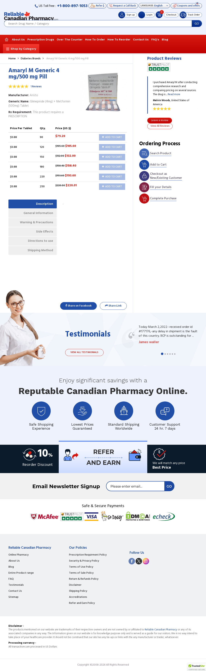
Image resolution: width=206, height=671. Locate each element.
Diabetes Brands (31, 58)
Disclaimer (75, 585)
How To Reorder (118, 39)
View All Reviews (159, 126)
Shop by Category (23, 48)
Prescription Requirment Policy (88, 555)
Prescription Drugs (40, 39)
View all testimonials (84, 352)
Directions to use (40, 243)
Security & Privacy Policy (84, 561)
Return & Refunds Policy (83, 579)
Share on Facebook (78, 306)
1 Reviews (36, 86)
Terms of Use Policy (81, 567)
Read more (174, 94)
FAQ (11, 579)
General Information (38, 213)
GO (197, 23)
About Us (18, 39)
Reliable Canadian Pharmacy (161, 630)
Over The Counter (69, 39)
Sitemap (13, 597)
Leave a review (159, 120)
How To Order (95, 39)
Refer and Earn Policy (82, 603)
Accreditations (78, 597)
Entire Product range (21, 573)
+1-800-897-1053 (72, 6)
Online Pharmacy (18, 555)
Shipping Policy (78, 591)
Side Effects (44, 233)
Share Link (113, 306)
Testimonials (16, 585)
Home (12, 58)
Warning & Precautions (36, 223)
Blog (165, 39)
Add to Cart (112, 137)
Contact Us (141, 39)
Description (44, 204)
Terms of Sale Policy (81, 573)
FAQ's (155, 39)
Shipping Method (40, 253)
